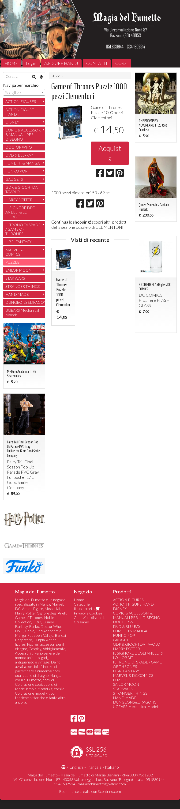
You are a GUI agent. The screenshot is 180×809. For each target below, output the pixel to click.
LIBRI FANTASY (18, 241)
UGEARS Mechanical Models (22, 312)
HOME (11, 63)
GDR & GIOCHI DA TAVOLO (21, 189)
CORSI (121, 63)
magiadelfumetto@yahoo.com (102, 784)
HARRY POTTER (18, 199)
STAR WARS (15, 278)
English (76, 767)
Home (79, 599)
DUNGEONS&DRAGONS (25, 302)
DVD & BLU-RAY (19, 155)
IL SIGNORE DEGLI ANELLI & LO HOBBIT (21, 212)
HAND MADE (17, 294)
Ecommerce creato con (90, 791)
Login (31, 63)
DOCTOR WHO (18, 147)
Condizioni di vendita (90, 617)
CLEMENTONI (109, 227)
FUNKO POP (16, 171)
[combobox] (24, 92)
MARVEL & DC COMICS (17, 251)
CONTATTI (96, 63)
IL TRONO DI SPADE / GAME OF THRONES (23, 229)
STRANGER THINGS (22, 286)
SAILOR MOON (18, 270)
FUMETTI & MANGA (22, 163)
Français (93, 767)
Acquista (109, 153)
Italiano (112, 767)
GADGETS (14, 179)
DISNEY (12, 122)
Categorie (82, 604)
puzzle (82, 227)
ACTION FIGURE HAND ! (19, 111)
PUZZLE (57, 76)
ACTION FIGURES (20, 101)
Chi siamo (81, 622)
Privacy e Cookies (88, 613)
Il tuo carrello (87, 608)
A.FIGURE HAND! (61, 63)
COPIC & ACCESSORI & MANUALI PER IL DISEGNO (23, 134)
